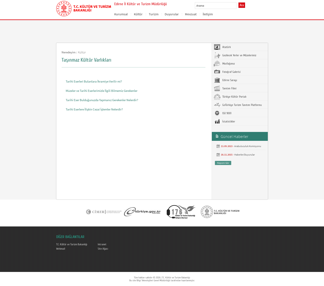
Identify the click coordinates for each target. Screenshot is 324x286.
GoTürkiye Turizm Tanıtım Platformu (238, 105)
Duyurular (172, 14)
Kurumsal (121, 14)
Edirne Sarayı (225, 80)
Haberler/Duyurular (244, 154)
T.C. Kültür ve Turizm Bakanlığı (71, 244)
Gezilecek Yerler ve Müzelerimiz (235, 55)
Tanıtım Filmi (225, 88)
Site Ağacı (103, 248)
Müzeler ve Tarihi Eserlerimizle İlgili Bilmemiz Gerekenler (101, 91)
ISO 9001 (222, 113)
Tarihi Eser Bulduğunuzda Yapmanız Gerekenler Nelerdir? (102, 100)
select (237, 5)
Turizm (153, 14)
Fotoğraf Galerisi (227, 72)
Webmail (60, 248)
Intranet (102, 244)
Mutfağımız (224, 63)
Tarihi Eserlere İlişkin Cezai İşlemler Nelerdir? (94, 109)
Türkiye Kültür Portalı (230, 96)
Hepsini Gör (223, 162)
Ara (242, 5)
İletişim (208, 14)
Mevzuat (191, 14)
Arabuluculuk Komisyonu (247, 146)
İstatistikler (224, 121)
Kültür (138, 14)
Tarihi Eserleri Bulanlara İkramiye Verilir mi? (94, 81)
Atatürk (222, 47)
